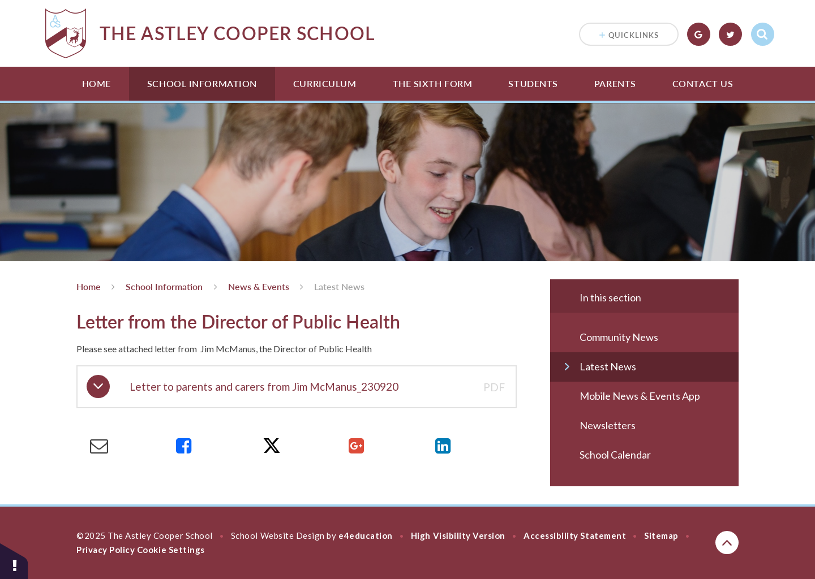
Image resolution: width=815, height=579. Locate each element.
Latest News (339, 286)
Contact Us (703, 83)
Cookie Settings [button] (171, 550)
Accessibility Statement (575, 535)
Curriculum (325, 83)
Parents (615, 83)
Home (96, 83)
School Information (202, 83)
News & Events (258, 286)
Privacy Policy (105, 550)
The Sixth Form (433, 83)
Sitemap (661, 535)
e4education (365, 535)
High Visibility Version (458, 535)
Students (532, 83)
